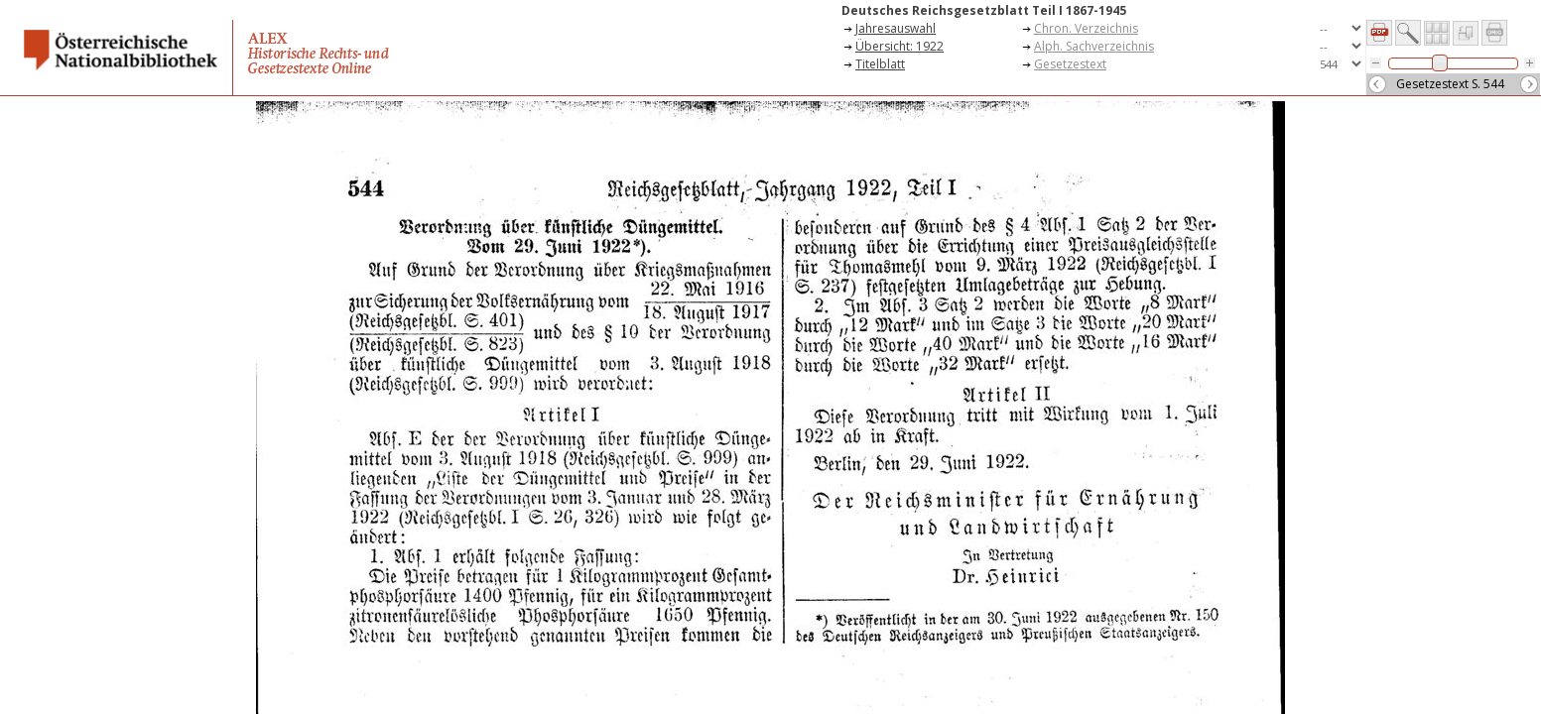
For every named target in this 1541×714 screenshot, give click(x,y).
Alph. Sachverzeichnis (1094, 46)
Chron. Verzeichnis (1086, 28)
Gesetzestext (1070, 64)
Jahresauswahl (895, 28)
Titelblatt (880, 64)
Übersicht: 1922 (899, 46)
